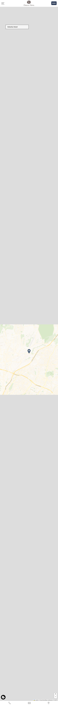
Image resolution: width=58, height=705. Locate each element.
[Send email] (29, 703)
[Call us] (10, 703)
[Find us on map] (48, 703)
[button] (29, 351)
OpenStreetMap (43, 700)
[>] (2, 3)
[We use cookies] (3, 697)
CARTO (56, 700)
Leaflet (36, 700)
